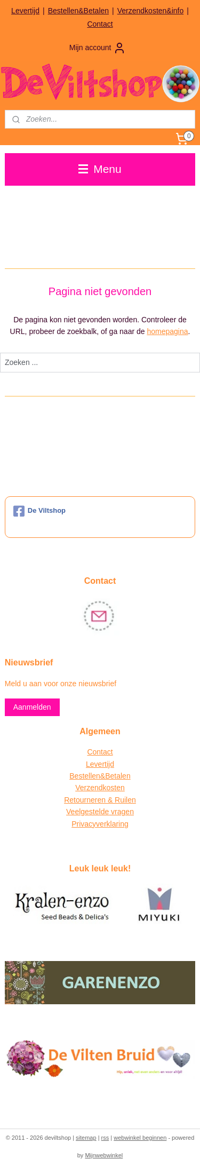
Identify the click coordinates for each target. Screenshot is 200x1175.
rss (105, 1137)
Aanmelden (32, 707)
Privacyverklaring (100, 824)
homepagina (167, 331)
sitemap (86, 1137)
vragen (121, 811)
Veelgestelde (87, 811)
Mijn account (97, 48)
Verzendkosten (100, 787)
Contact (100, 24)
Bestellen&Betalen (78, 10)
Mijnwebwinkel (104, 1155)
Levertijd (25, 10)
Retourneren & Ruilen (100, 800)
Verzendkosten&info (150, 10)
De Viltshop (39, 511)
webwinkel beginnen (140, 1137)
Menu (99, 169)
